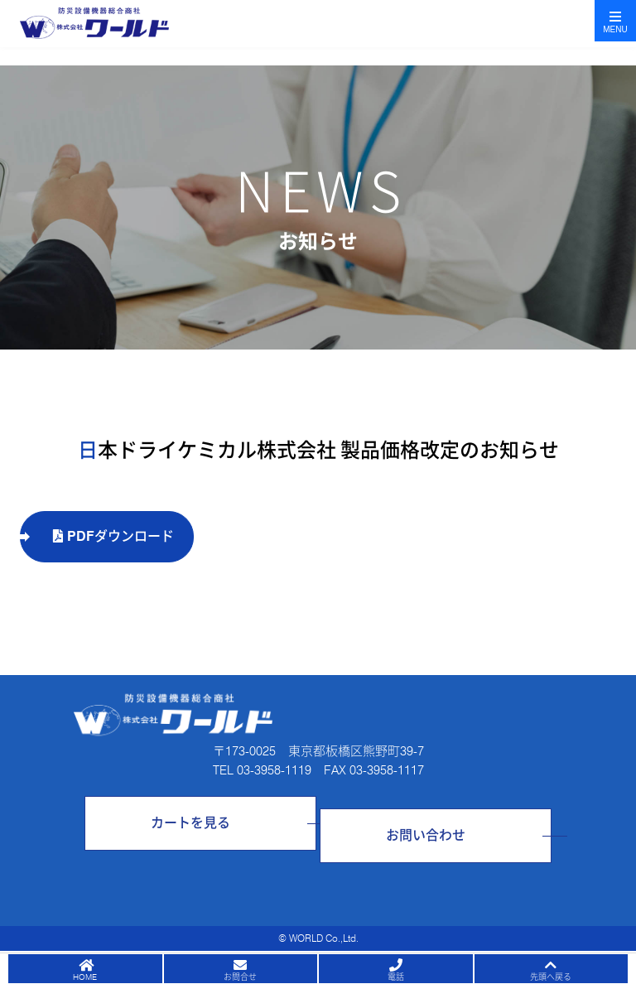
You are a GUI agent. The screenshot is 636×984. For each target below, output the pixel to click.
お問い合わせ (425, 835)
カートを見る (190, 823)
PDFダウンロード (113, 536)
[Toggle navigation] (615, 20)
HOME (85, 977)
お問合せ (240, 977)
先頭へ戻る (550, 977)
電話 (396, 977)
